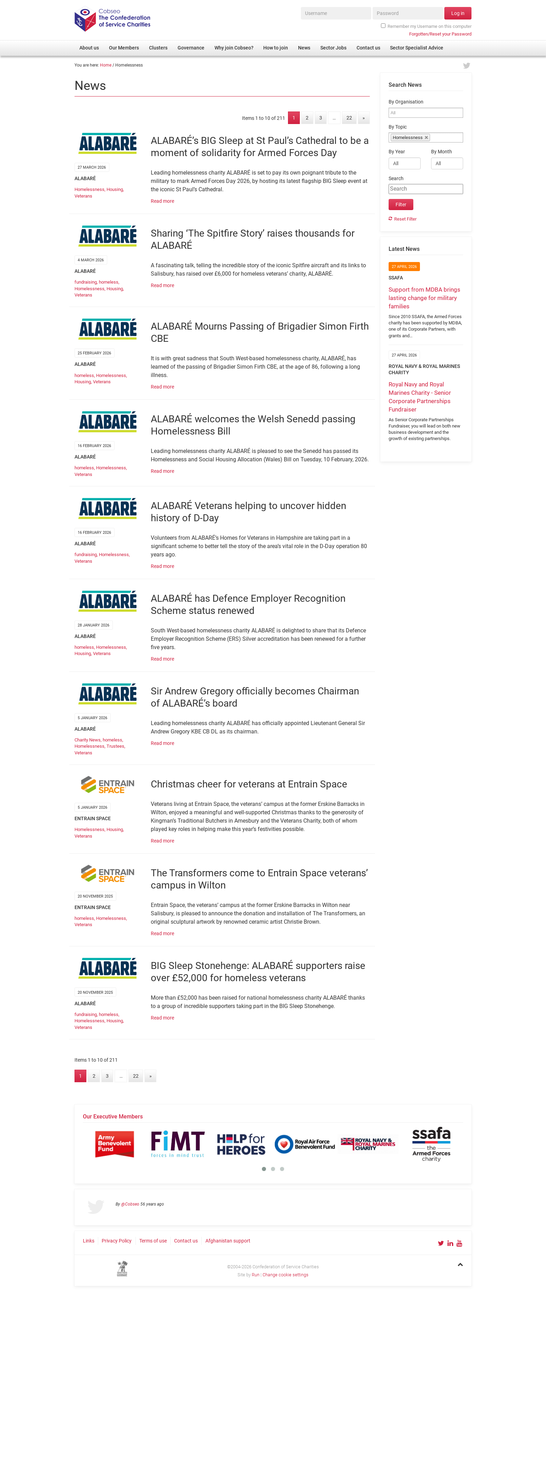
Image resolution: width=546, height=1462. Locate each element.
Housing (115, 189)
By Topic (398, 127)
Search (396, 179)
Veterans (83, 196)
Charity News (88, 739)
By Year (397, 152)
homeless (108, 282)
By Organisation (406, 102)
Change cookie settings (286, 1274)
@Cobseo (130, 1204)
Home (105, 65)
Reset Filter (405, 219)
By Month (441, 152)
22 (349, 118)
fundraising (86, 282)
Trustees (115, 746)
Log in (458, 13)
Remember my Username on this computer (426, 26)
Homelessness (89, 189)
